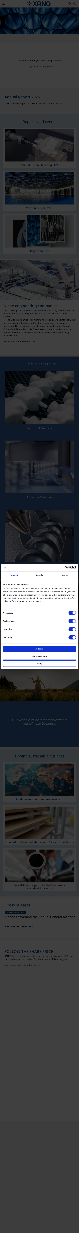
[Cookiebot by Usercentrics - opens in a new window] (64, 568)
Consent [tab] (14, 575)
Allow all (39, 649)
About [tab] (65, 575)
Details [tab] (39, 575)
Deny (39, 664)
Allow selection (39, 656)
